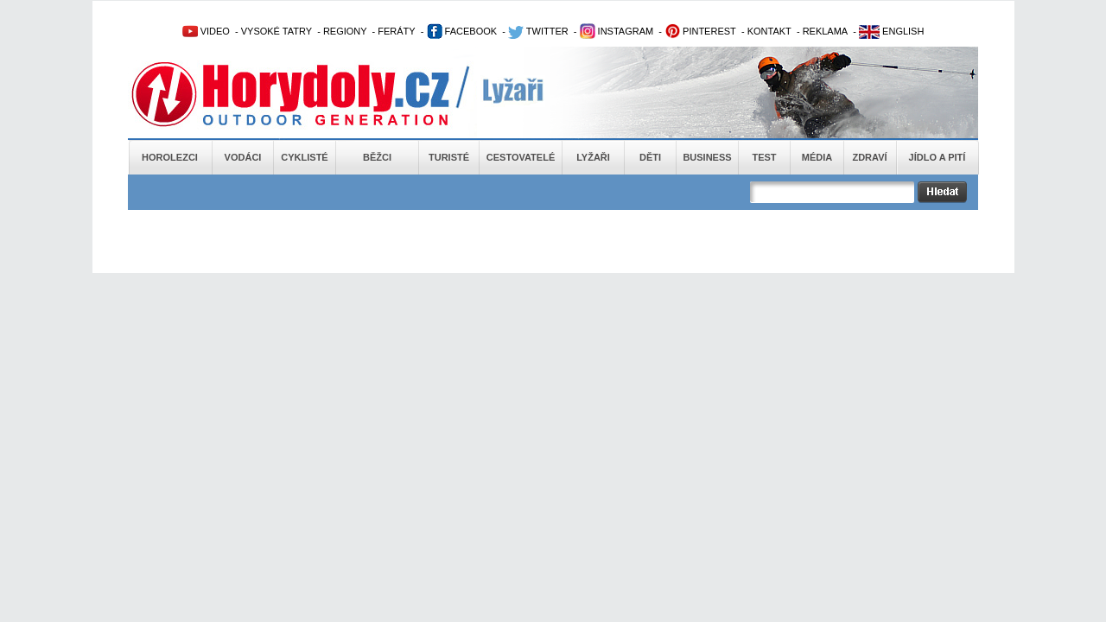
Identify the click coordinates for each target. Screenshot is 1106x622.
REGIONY (345, 31)
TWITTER (538, 31)
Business (707, 157)
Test (764, 157)
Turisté (449, 157)
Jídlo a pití (937, 157)
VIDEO (206, 31)
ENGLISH (891, 31)
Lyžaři (593, 157)
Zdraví (869, 157)
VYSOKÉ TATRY (276, 31)
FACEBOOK (462, 31)
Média (817, 157)
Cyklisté (304, 157)
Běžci (377, 157)
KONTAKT (769, 31)
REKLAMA (826, 31)
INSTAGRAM (617, 31)
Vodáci (243, 157)
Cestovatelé (520, 157)
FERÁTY (396, 31)
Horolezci (170, 157)
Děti (650, 157)
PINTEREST (700, 31)
